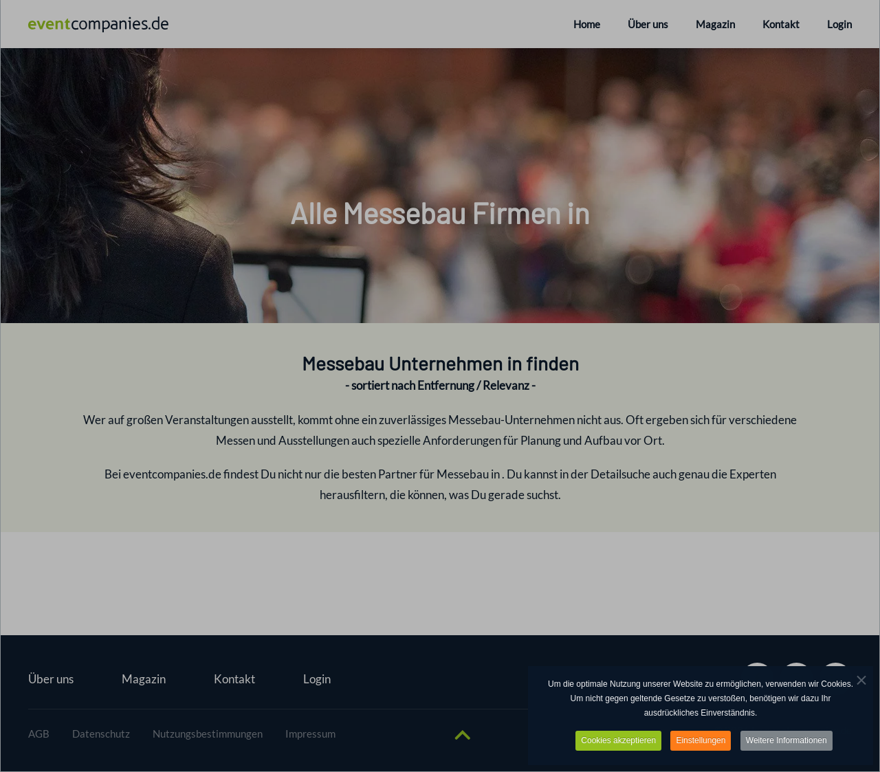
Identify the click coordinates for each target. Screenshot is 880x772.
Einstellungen (700, 742)
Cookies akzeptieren (618, 742)
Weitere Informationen (786, 742)
